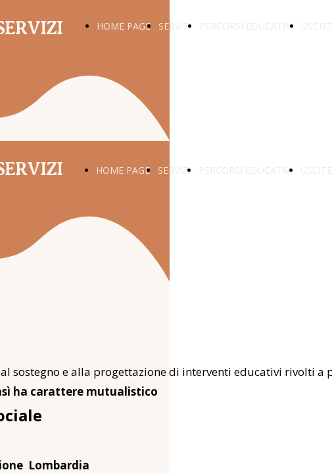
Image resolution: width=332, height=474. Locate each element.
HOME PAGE (124, 26)
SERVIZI (174, 26)
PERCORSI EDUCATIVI (246, 26)
